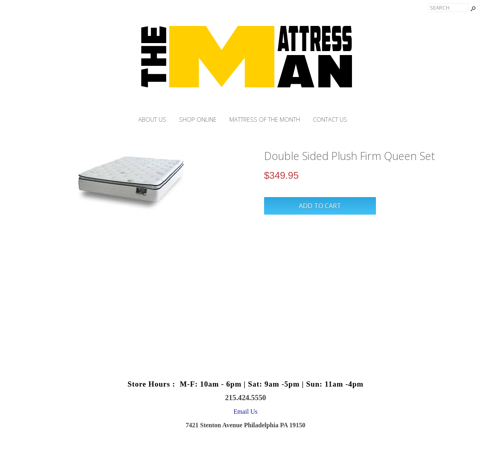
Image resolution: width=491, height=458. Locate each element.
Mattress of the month (264, 119)
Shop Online (198, 119)
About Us (152, 119)
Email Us (246, 411)
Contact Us (330, 119)
